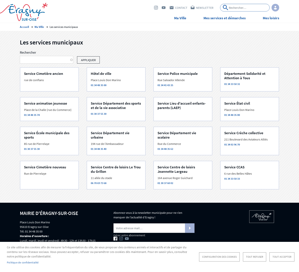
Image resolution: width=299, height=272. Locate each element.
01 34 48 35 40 (98, 149)
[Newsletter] (154, 228)
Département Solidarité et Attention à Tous (244, 75)
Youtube (163, 7)
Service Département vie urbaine (110, 135)
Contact (181, 8)
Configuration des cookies (219, 256)
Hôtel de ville (101, 73)
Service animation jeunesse (45, 103)
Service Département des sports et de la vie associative (116, 105)
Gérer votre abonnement (129, 235)
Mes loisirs (271, 18)
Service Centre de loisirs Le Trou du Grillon (116, 169)
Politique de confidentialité (23, 262)
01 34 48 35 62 (165, 149)
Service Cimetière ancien (43, 73)
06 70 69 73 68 (98, 183)
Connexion (275, 7)
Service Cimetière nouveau (45, 167)
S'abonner (190, 228)
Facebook (148, 7)
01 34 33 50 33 (232, 178)
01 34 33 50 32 (232, 84)
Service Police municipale (178, 73)
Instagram (156, 7)
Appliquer (225, 7)
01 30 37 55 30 (98, 113)
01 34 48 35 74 (32, 115)
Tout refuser (254, 256)
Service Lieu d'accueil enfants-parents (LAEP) (182, 105)
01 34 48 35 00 (98, 85)
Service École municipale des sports (46, 135)
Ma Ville (180, 18)
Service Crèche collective (243, 133)
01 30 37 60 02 (165, 183)
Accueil (24, 27)
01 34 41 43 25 (165, 85)
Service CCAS (234, 167)
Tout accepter (281, 256)
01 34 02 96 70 (232, 144)
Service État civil (237, 103)
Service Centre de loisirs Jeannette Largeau (176, 169)
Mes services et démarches (224, 18)
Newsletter (204, 8)
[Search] (245, 7)
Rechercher (28, 52)
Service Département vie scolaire (177, 135)
